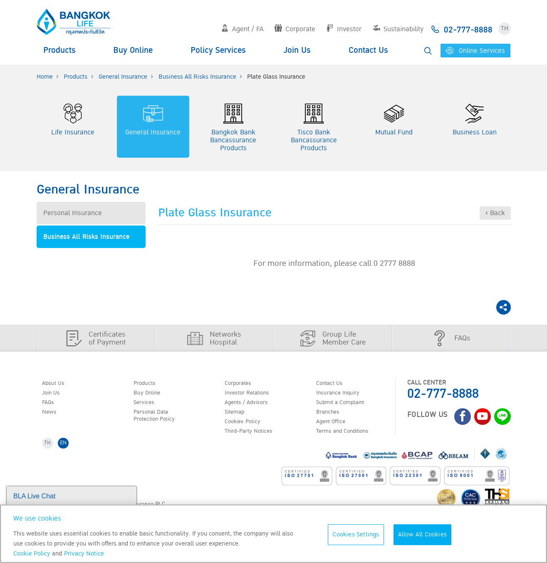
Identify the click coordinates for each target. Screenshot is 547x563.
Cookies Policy (246, 426)
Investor (343, 29)
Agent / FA (242, 29)
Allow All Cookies (422, 534)
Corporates (241, 384)
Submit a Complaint (345, 405)
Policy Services (218, 50)
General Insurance (123, 77)
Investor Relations (251, 394)
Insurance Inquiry (343, 394)
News (51, 415)
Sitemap (237, 415)
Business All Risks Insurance (197, 77)
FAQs (50, 405)
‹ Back (495, 213)
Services (146, 405)
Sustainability (398, 29)
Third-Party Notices (253, 436)
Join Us (297, 50)
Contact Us (368, 50)
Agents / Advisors (250, 405)
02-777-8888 (443, 393)
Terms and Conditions (348, 436)
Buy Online (133, 50)
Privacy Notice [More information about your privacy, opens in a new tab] (84, 553)
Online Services (475, 50)
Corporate (295, 29)
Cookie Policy (31, 553)
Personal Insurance (72, 213)
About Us (56, 384)
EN (66, 450)
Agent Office (334, 426)
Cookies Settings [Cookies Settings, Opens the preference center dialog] (355, 534)
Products (59, 50)
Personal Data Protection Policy (158, 419)
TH (504, 28)
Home (45, 77)
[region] (273, 533)
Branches (330, 415)
